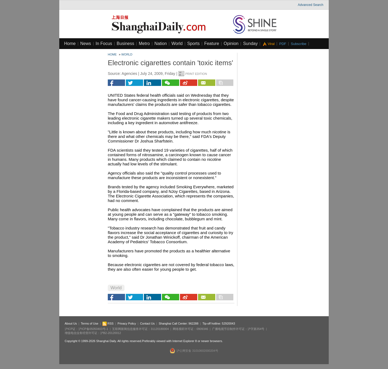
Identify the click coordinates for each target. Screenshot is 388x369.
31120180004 (160, 328)
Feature (211, 43)
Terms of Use (89, 323)
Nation (160, 43)
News (85, 43)
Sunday (250, 43)
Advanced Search (310, 5)
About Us (71, 323)
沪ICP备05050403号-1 (93, 328)
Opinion (231, 43)
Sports (193, 43)
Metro (144, 43)
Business (125, 43)
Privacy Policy (126, 323)
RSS (108, 323)
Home (70, 43)
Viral (271, 44)
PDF (282, 44)
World (177, 43)
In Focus (104, 43)
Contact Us (147, 323)
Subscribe (298, 44)
